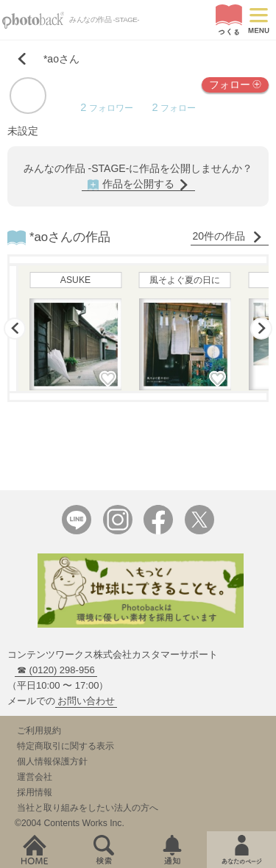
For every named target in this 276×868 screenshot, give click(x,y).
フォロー (235, 83)
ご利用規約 (39, 730)
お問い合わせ (86, 700)
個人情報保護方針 (52, 761)
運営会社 (34, 777)
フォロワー (106, 108)
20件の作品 (228, 236)
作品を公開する (138, 184)
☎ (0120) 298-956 (56, 669)
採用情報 (34, 792)
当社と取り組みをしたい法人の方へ (87, 808)
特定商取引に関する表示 (65, 746)
